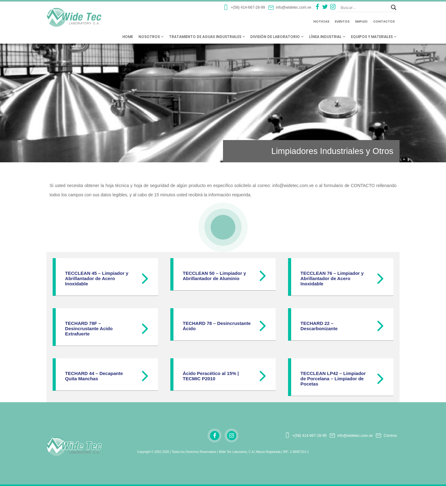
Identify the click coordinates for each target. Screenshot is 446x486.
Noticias (321, 21)
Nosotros (151, 36)
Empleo (361, 21)
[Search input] (364, 7)
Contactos (384, 21)
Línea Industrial (327, 36)
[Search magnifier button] (393, 7)
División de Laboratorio (277, 36)
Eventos (342, 21)
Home (127, 36)
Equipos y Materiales (373, 36)
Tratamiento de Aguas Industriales (207, 36)
